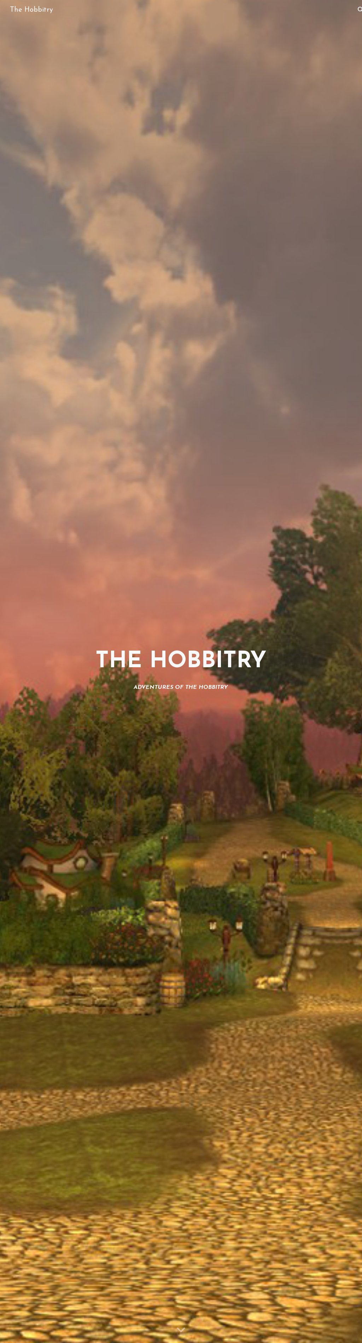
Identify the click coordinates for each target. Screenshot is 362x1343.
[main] (181, 671)
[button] (181, 1330)
